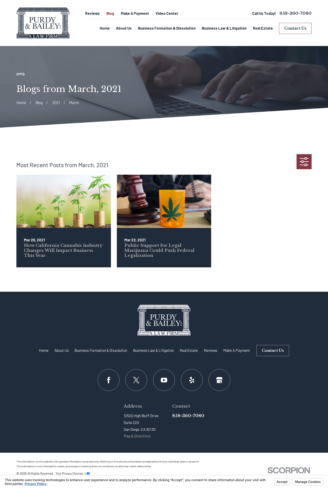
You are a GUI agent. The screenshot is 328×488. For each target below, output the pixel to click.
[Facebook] (109, 380)
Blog (110, 13)
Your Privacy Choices (73, 473)
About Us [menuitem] (124, 28)
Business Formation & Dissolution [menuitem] (167, 28)
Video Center (167, 13)
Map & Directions (137, 436)
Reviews (92, 13)
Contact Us (295, 28)
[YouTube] (164, 380)
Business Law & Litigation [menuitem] (224, 28)
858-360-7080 (295, 13)
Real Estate (189, 350)
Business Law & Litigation (153, 350)
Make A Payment (135, 13)
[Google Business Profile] (219, 380)
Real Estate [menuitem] (263, 28)
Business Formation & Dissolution (100, 350)
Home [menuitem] (105, 28)
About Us (61, 350)
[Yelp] (192, 380)
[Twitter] (136, 380)
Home (44, 350)
